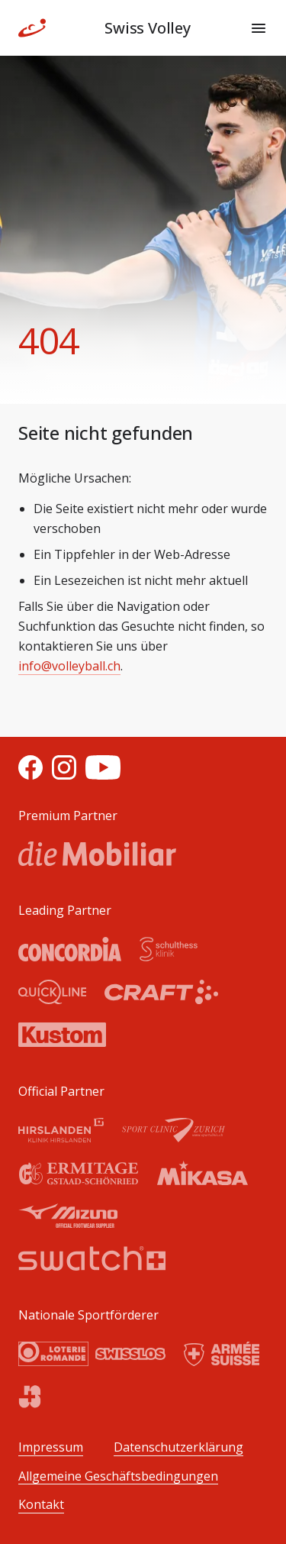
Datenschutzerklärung (178, 1447)
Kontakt (41, 1505)
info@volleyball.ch (69, 665)
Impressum (50, 1447)
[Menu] (258, 28)
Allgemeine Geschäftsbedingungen (118, 1476)
